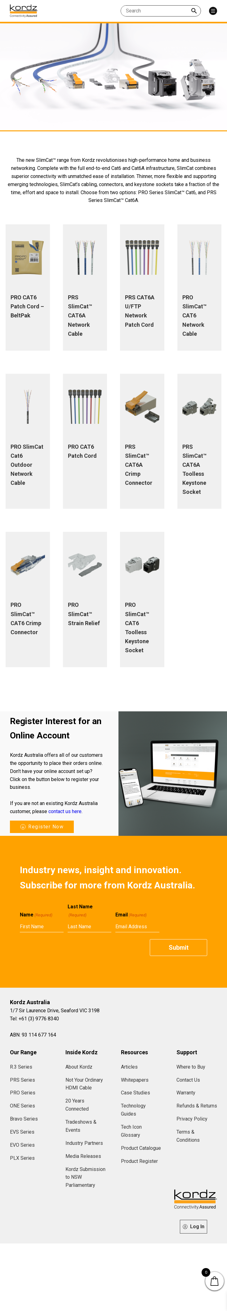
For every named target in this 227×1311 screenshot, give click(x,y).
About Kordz (78, 1067)
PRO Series (22, 1093)
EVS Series (22, 1132)
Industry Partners (84, 1143)
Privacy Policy (191, 1119)
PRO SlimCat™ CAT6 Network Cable (194, 315)
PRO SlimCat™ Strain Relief (84, 614)
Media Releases (83, 1156)
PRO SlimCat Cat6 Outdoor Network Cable (27, 464)
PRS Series (22, 1080)
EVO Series (22, 1145)
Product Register (139, 1161)
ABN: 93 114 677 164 (33, 1035)
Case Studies (135, 1093)
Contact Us (188, 1080)
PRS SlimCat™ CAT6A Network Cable (80, 315)
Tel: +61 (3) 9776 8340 (34, 1019)
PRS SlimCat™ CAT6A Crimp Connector (138, 464)
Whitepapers (135, 1080)
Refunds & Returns (196, 1106)
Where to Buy (190, 1067)
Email (131, 915)
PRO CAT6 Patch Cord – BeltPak (27, 306)
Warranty (185, 1093)
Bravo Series (24, 1119)
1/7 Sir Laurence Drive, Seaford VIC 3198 (55, 1011)
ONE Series (22, 1106)
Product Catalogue (141, 1148)
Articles (129, 1067)
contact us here (65, 811)
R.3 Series (21, 1067)
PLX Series (22, 1158)
